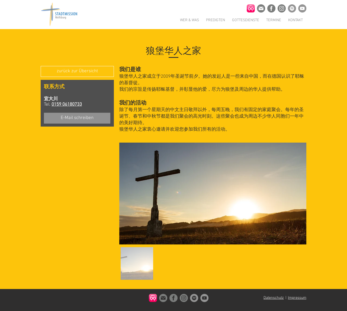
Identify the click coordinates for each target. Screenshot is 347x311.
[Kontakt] (261, 8)
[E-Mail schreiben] (77, 118)
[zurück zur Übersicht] (77, 71)
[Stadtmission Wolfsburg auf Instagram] (282, 8)
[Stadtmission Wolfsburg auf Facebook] (271, 8)
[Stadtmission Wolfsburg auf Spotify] (292, 8)
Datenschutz (274, 298)
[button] (189, 20)
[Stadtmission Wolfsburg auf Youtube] (302, 8)
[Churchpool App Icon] (251, 8)
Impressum (297, 298)
